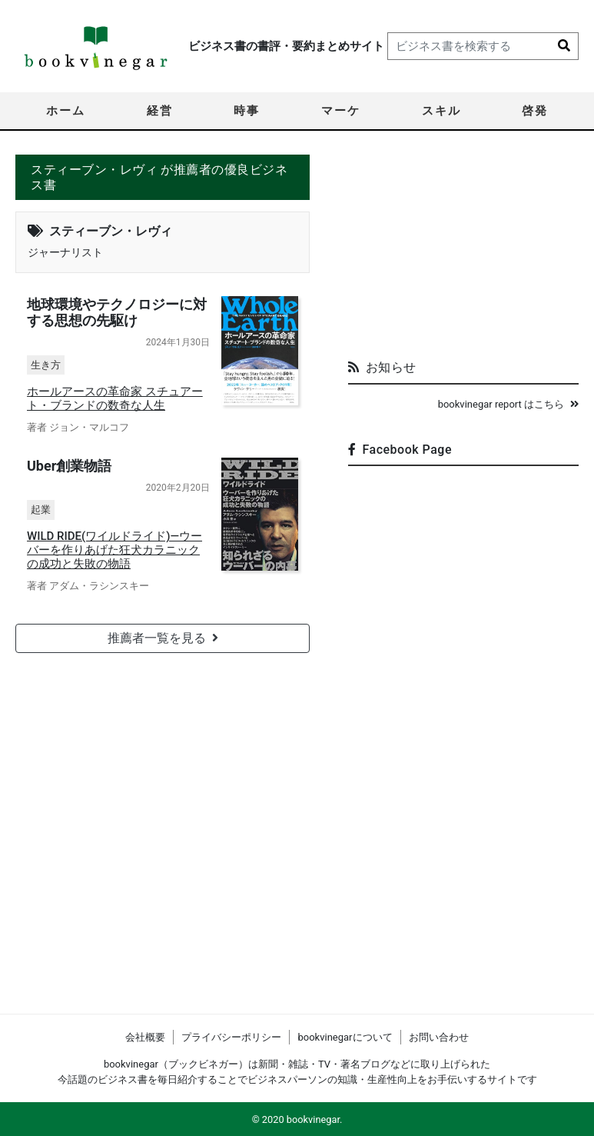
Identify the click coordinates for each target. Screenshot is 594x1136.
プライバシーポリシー (231, 1037)
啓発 (535, 111)
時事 (247, 111)
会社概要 (145, 1037)
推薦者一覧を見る (163, 637)
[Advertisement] (463, 251)
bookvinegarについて (344, 1037)
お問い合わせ (439, 1037)
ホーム (65, 111)
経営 (160, 111)
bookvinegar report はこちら (508, 404)
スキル (441, 111)
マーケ (340, 111)
